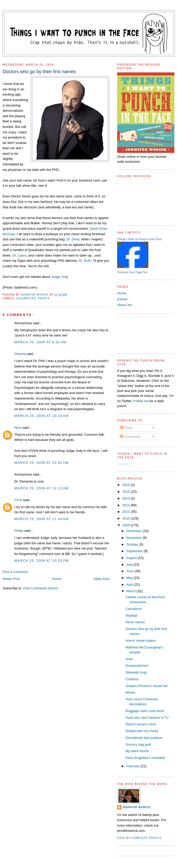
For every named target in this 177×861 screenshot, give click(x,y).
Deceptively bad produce (143, 738)
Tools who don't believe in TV (147, 718)
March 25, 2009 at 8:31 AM (40, 342)
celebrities (26, 298)
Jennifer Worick (35, 294)
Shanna (20, 354)
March (131, 591)
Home (56, 579)
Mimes (130, 692)
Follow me (141, 401)
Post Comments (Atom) (40, 588)
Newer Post (11, 579)
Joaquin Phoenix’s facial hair (146, 686)
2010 (126, 518)
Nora (18, 427)
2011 (126, 512)
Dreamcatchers (136, 665)
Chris (18, 500)
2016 (126, 485)
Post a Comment (15, 572)
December (134, 531)
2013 (126, 498)
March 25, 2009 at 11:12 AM (41, 488)
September (134, 551)
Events (122, 299)
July (129, 564)
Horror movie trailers (140, 640)
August (132, 558)
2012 (126, 505)
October (132, 544)
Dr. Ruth (85, 261)
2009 (126, 525)
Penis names (135, 622)
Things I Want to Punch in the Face (139, 239)
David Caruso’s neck (140, 724)
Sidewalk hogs (136, 672)
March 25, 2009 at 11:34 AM (41, 519)
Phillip (18, 531)
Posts (126, 428)
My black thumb (137, 751)
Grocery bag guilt (138, 744)
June (130, 571)
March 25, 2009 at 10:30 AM (41, 463)
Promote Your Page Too (132, 272)
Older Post (101, 579)
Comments (130, 437)
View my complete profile (139, 838)
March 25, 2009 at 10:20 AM (41, 416)
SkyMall (131, 615)
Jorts (129, 659)
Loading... (124, 464)
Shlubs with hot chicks (142, 731)
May (130, 578)
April (130, 585)
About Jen (124, 305)
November (134, 538)
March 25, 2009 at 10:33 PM (41, 561)
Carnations (133, 609)
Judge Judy (59, 277)
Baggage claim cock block (144, 711)
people (44, 298)
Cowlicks (132, 679)
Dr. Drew (72, 239)
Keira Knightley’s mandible (145, 758)
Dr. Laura (19, 255)
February (133, 766)
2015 (126, 492)
